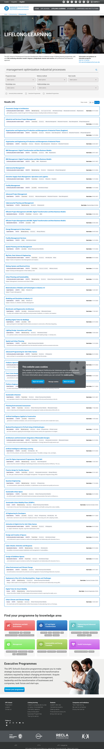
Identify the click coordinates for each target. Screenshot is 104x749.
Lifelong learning (13, 14)
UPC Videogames (62, 745)
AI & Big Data (44, 632)
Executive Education (33, 712)
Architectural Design (14, 632)
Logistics (31, 651)
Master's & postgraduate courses (37, 705)
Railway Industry (81, 635)
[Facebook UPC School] (67, 2)
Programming (48, 635)
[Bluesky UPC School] (63, 2)
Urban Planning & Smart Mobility (26, 635)
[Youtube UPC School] (79, 2)
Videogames (56, 635)
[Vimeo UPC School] (75, 2)
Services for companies (79, 707)
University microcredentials (35, 707)
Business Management (12, 651)
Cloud (50, 632)
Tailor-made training (78, 705)
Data (62, 632)
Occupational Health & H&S (81, 651)
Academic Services (55, 705)
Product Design (93, 632)
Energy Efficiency (51, 651)
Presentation (8, 705)
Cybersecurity (56, 632)
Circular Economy (42, 651)
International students (56, 707)
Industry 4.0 (85, 632)
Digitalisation (27, 632)
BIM (21, 632)
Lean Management (23, 651)
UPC (16, 745)
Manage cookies (53, 381)
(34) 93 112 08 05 (84, 60)
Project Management (21, 654)
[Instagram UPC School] (71, 2)
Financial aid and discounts (58, 712)
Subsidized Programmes (35, 714)
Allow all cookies (69, 381)
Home (37, 8)
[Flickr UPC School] (88, 2)
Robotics (89, 635)
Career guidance (54, 709)
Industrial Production (76, 632)
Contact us (8, 709)
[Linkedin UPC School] (83, 2)
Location (7, 707)
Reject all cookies (38, 381)
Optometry (91, 651)
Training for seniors (33, 716)
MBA (14, 654)
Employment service (56, 714)
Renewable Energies (61, 651)
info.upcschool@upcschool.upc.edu (89, 62)
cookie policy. (69, 375)
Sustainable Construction (11, 635)
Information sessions (34, 709)
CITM (39, 745)
